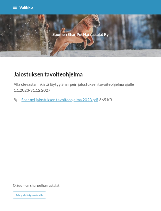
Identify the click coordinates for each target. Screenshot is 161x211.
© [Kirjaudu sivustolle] (14, 185)
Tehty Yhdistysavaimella (29, 195)
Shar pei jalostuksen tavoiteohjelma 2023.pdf (59, 99)
